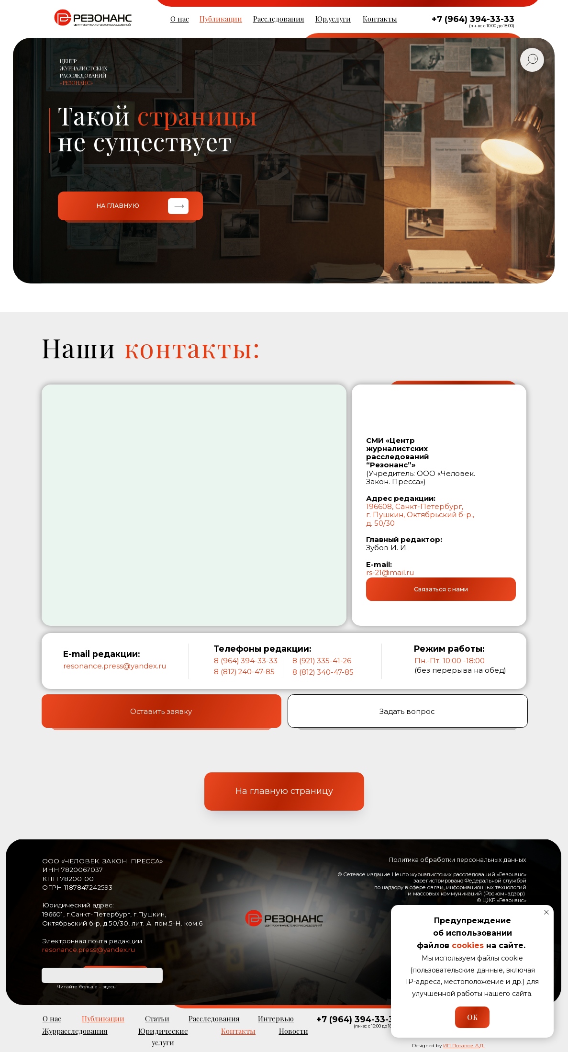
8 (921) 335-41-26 (321, 660)
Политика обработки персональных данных (457, 859)
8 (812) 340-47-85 (323, 672)
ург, (457, 506)
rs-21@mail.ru (390, 572)
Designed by (448, 1045)
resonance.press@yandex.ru (114, 666)
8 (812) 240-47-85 (244, 671)
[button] (441, 589)
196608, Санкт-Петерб (407, 506)
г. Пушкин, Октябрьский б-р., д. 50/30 (420, 518)
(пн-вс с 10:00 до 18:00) (491, 25)
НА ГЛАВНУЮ (117, 205)
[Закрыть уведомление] (546, 912)
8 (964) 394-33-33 (246, 660)
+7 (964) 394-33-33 (473, 19)
